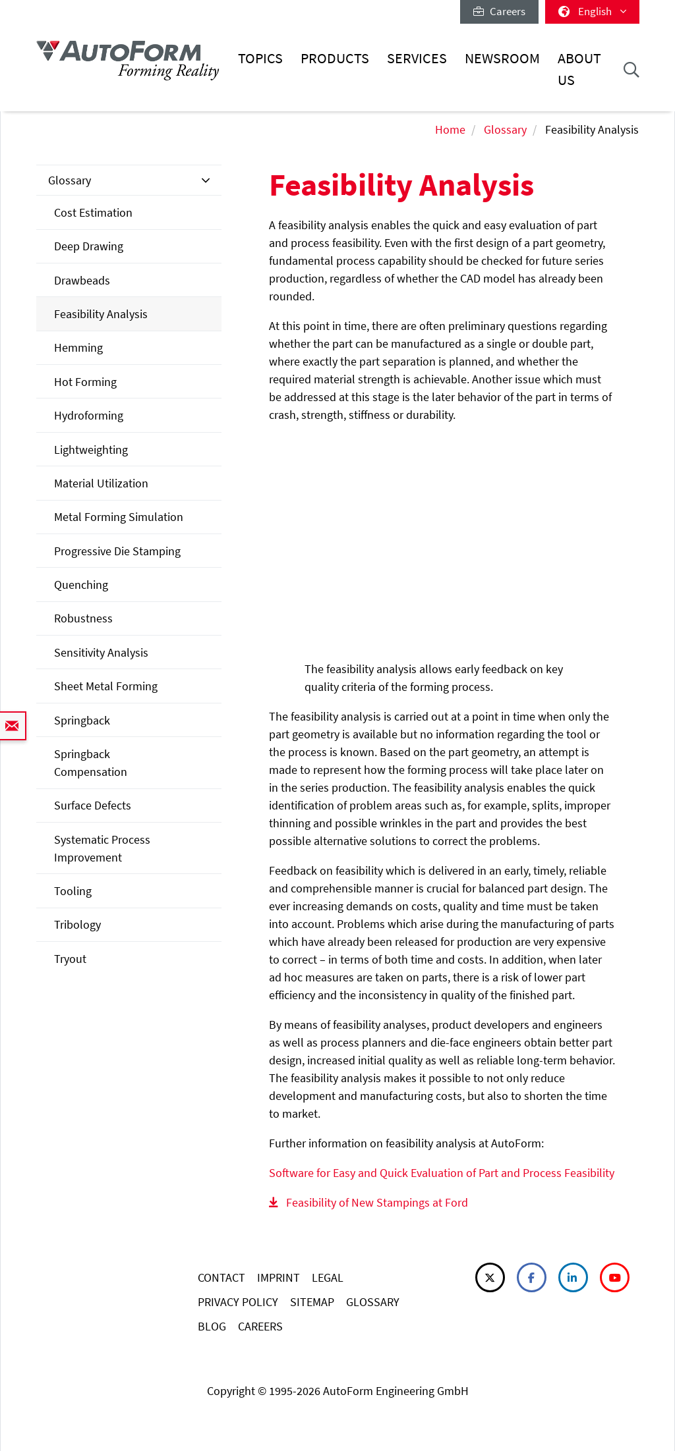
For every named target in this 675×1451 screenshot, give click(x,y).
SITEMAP (312, 1301)
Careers (499, 11)
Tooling (73, 890)
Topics (260, 58)
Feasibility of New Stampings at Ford (377, 1202)
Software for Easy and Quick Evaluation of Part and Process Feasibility (441, 1172)
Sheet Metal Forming (106, 686)
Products (335, 58)
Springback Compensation (90, 762)
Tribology (77, 924)
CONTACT (221, 1277)
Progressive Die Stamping (117, 551)
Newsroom (502, 58)
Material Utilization (101, 483)
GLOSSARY (372, 1301)
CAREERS (260, 1326)
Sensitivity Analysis (101, 652)
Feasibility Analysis (101, 313)
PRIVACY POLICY (238, 1301)
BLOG (212, 1326)
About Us (579, 68)
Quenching (81, 584)
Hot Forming (85, 381)
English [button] (592, 11)
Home (450, 129)
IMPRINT (278, 1277)
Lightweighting (91, 449)
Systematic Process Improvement (102, 848)
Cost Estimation (93, 212)
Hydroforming (88, 415)
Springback (82, 720)
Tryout (70, 958)
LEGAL (327, 1277)
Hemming (78, 347)
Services (417, 58)
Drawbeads (82, 280)
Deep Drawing (88, 246)
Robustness (83, 618)
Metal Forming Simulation (118, 516)
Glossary (505, 129)
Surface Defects (92, 805)
